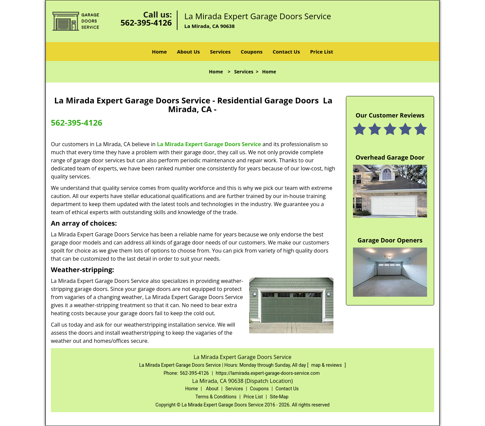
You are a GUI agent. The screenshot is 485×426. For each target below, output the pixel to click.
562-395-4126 (146, 22)
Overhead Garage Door (390, 157)
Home (159, 51)
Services (220, 51)
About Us (188, 51)
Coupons (252, 51)
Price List (321, 51)
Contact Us (286, 51)
